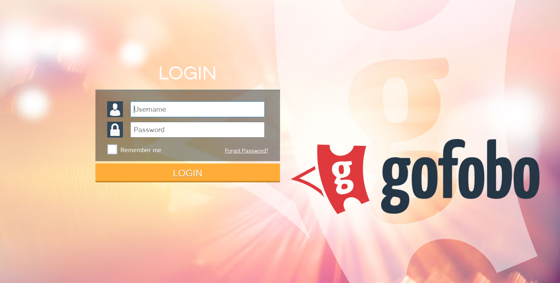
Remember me (141, 150)
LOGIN (187, 173)
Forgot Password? (246, 150)
